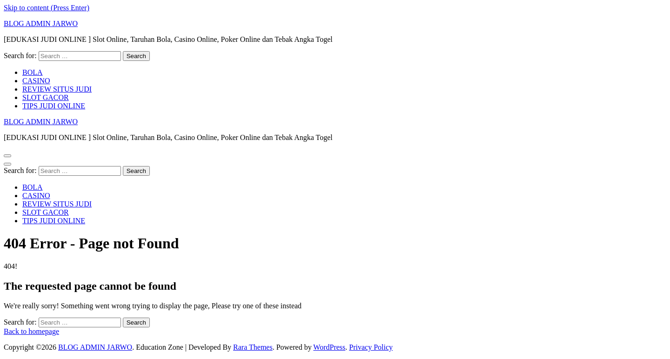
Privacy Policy (371, 347)
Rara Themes (253, 347)
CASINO (36, 81)
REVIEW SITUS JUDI (57, 89)
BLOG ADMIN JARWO (41, 23)
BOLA (32, 72)
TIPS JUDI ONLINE (53, 106)
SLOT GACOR (45, 97)
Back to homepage (31, 331)
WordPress (329, 347)
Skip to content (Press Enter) (46, 8)
